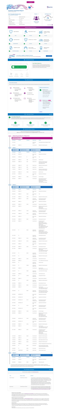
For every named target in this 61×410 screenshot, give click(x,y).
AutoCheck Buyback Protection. (29, 398)
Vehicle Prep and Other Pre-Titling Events (21, 135)
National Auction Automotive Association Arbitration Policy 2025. (41, 389)
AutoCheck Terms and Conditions (29, 393)
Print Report (30, 2)
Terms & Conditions (38, 56)
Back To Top (50, 114)
